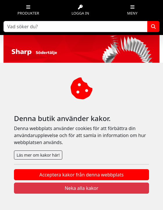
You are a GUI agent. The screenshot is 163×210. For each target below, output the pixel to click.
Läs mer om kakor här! (38, 155)
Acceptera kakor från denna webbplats (81, 175)
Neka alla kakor (81, 188)
